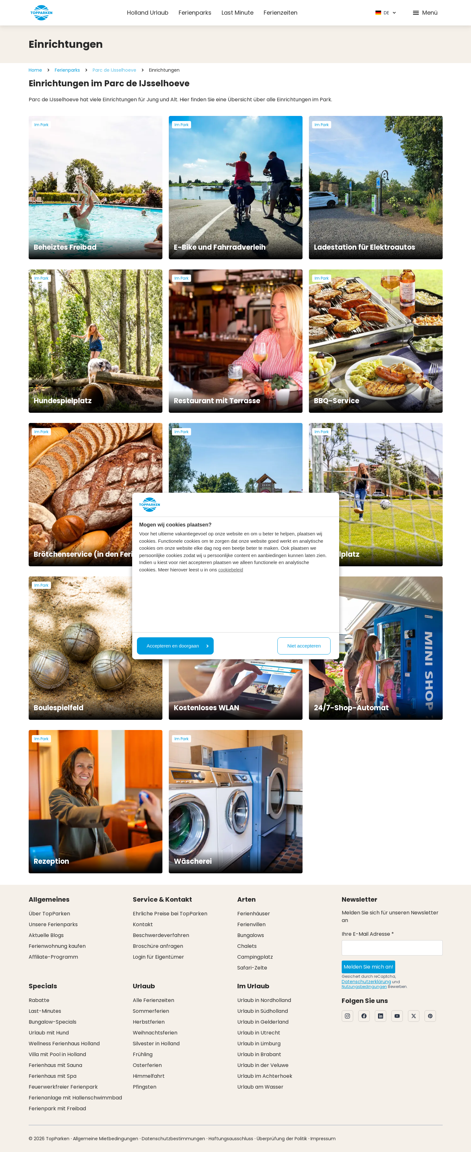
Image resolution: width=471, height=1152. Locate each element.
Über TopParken (49, 913)
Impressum (323, 1138)
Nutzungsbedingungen (364, 986)
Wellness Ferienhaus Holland (64, 1043)
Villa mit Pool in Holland (57, 1054)
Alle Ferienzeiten (153, 1000)
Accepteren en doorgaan (178, 645)
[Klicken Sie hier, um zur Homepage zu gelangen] (41, 12)
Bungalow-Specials (52, 1022)
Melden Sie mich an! (368, 966)
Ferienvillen (251, 924)
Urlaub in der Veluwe (263, 1065)
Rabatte (39, 1000)
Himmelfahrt (149, 1076)
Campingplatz (255, 957)
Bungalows (250, 935)
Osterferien (147, 1065)
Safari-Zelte (252, 967)
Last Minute (237, 13)
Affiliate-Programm (53, 957)
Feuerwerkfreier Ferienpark (63, 1087)
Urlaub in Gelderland (263, 1022)
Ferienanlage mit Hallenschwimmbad (75, 1097)
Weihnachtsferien (155, 1032)
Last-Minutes (45, 1011)
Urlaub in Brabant (259, 1054)
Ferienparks (195, 13)
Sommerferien (151, 1011)
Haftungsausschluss (231, 1138)
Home (35, 70)
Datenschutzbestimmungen (173, 1138)
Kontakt (143, 924)
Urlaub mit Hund (49, 1032)
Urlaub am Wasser (260, 1087)
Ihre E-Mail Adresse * (368, 934)
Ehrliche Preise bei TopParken (170, 913)
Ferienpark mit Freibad (57, 1108)
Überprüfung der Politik (282, 1138)
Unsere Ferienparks (53, 924)
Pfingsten (144, 1087)
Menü (425, 13)
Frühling (143, 1054)
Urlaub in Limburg (259, 1043)
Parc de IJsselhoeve (114, 70)
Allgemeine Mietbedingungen (105, 1138)
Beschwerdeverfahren (161, 935)
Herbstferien (149, 1022)
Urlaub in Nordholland (264, 1000)
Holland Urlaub (147, 13)
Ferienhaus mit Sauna (55, 1065)
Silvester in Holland (156, 1043)
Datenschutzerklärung (366, 981)
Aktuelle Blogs (46, 935)
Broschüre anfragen (158, 946)
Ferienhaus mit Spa (52, 1076)
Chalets (247, 946)
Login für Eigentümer (158, 957)
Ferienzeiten (280, 13)
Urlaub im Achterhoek (264, 1076)
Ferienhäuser (253, 913)
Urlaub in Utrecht (258, 1032)
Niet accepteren (304, 645)
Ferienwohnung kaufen (57, 946)
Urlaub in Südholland (262, 1011)
